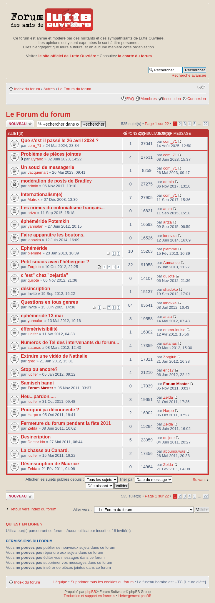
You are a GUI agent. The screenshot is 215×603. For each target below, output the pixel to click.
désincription (35, 288)
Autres (49, 89)
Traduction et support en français (89, 596)
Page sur (157, 123)
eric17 (168, 370)
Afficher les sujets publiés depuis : (72, 479)
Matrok (33, 199)
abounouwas (174, 451)
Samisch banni (37, 382)
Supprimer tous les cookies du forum (102, 582)
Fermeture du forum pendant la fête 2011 (66, 423)
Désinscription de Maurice (50, 463)
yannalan (36, 226)
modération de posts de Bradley (56, 180)
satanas (34, 347)
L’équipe (60, 582)
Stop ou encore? (39, 369)
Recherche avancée (189, 75)
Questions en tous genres (49, 302)
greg (31, 361)
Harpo (33, 415)
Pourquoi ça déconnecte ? (50, 409)
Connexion (196, 98)
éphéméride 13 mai (42, 315)
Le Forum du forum (74, 89)
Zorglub (34, 266)
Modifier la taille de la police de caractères (201, 87)
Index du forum (27, 89)
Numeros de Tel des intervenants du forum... (70, 342)
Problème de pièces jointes (51, 154)
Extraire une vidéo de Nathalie (54, 356)
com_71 (34, 145)
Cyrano (37, 159)
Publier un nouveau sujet (20, 123)
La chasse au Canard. (45, 450)
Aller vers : (82, 509)
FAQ (130, 98)
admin (33, 186)
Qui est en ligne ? (24, 524)
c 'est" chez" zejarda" (44, 275)
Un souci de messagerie (47, 167)
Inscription (172, 98)
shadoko (170, 289)
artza (32, 213)
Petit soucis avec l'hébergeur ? (55, 261)
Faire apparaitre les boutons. (52, 234)
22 (206, 124)
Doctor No (36, 442)
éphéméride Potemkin (45, 221)
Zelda (168, 397)
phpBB (90, 592)
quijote (33, 280)
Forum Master (40, 388)
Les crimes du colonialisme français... (63, 207)
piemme (34, 253)
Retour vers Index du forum (32, 509)
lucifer (33, 334)
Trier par (145, 479)
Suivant (199, 479)
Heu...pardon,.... (38, 396)
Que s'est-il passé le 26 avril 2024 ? (60, 140)
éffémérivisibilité (39, 328)
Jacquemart (38, 172)
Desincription (36, 436)
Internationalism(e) (42, 194)
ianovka (34, 240)
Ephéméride (34, 248)
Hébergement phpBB (134, 596)
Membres (149, 98)
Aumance (171, 262)
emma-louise (174, 330)
